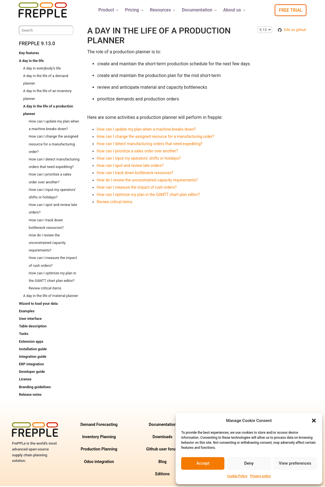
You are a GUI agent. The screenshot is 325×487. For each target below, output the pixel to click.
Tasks (23, 334)
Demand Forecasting (98, 425)
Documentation (200, 10)
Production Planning (99, 450)
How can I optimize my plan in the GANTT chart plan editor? (148, 195)
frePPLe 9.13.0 (37, 44)
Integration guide (32, 357)
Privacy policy (260, 476)
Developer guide (32, 372)
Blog (162, 462)
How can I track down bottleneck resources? (135, 173)
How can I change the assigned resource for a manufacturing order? (53, 144)
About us (234, 10)
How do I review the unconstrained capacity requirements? (47, 243)
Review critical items (45, 289)
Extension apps (31, 342)
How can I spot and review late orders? (130, 166)
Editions (162, 474)
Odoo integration (99, 462)
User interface (30, 319)
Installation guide (33, 350)
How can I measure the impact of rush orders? (137, 188)
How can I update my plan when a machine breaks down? (146, 130)
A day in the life (31, 61)
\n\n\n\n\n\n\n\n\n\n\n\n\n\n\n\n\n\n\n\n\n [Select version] (265, 30)
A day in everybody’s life (42, 69)
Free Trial (290, 10)
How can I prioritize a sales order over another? (137, 152)
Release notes (30, 395)
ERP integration (31, 365)
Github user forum (162, 450)
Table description (33, 327)
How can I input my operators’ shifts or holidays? (139, 159)
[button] (314, 420)
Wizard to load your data (38, 304)
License (25, 380)
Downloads (162, 437)
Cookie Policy (237, 476)
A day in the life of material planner (50, 296)
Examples (27, 312)
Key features (29, 54)
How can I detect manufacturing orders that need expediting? (149, 144)
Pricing (134, 10)
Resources (163, 10)
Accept (202, 463)
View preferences (295, 463)
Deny (249, 463)
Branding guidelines (35, 388)
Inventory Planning (99, 437)
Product (108, 10)
